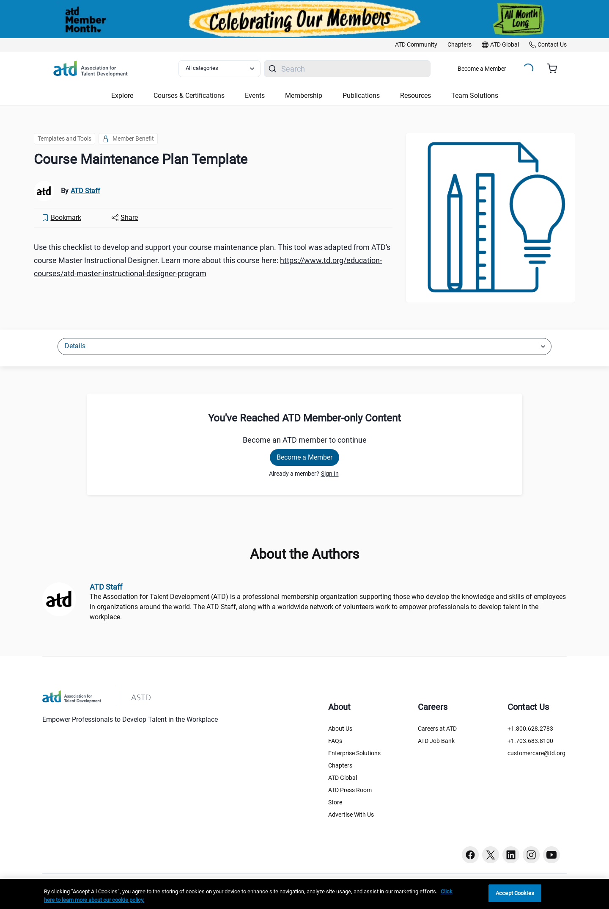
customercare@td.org (536, 753)
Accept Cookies (515, 893)
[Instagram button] (531, 854)
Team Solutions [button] (474, 95)
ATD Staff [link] (85, 191)
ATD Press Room (350, 790)
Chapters (340, 765)
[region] (304, 894)
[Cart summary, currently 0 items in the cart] (555, 68)
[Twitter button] (490, 854)
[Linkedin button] (510, 854)
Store (335, 802)
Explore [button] (122, 95)
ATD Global (342, 777)
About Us (340, 728)
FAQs (335, 740)
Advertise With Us (351, 814)
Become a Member (482, 68)
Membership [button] (303, 95)
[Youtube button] (551, 854)
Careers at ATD (437, 728)
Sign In (330, 473)
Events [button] (255, 95)
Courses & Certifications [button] (189, 95)
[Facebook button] (470, 854)
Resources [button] (415, 95)
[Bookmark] (61, 217)
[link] (416, 45)
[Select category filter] (219, 68)
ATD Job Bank (436, 740)
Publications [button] (361, 95)
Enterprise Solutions (354, 753)
